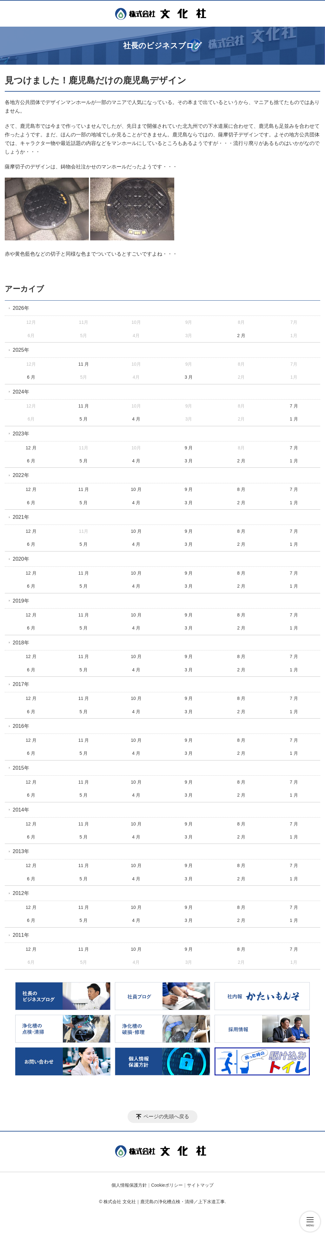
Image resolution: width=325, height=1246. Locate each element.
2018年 (21, 642)
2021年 (21, 517)
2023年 (21, 433)
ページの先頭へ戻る (166, 1116)
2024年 (21, 392)
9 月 (189, 447)
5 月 (84, 418)
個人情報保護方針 (129, 1185)
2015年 (21, 768)
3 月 (189, 377)
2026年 (21, 308)
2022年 (21, 475)
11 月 (83, 364)
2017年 (21, 684)
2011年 (21, 935)
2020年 (21, 559)
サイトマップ (200, 1185)
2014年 (21, 809)
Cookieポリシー (167, 1185)
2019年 (21, 600)
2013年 (21, 851)
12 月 (31, 447)
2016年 (21, 726)
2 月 (241, 335)
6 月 (31, 377)
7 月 (294, 405)
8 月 (241, 489)
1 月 (294, 418)
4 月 (136, 418)
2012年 (21, 893)
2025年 (21, 350)
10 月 (136, 489)
